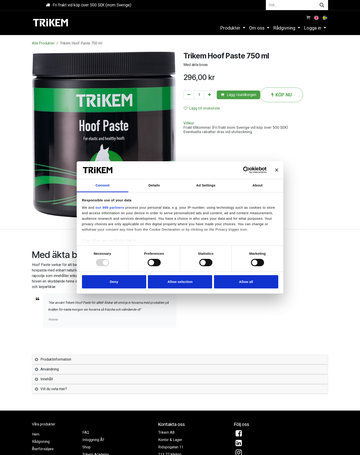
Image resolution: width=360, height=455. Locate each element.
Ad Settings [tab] (205, 185)
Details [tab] (154, 185)
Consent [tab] (103, 185)
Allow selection (179, 282)
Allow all (246, 282)
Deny (114, 282)
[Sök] (322, 5)
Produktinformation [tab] (55, 359)
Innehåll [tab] (46, 379)
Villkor (188, 123)
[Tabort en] (188, 94)
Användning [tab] (49, 369)
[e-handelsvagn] (308, 17)
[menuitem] (317, 17)
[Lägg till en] (209, 94)
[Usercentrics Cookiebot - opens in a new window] (246, 170)
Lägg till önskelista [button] (202, 108)
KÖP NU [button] (281, 95)
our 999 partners (110, 207)
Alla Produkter (43, 43)
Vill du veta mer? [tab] (53, 389)
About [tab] (258, 185)
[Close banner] (276, 170)
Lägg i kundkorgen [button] (238, 95)
